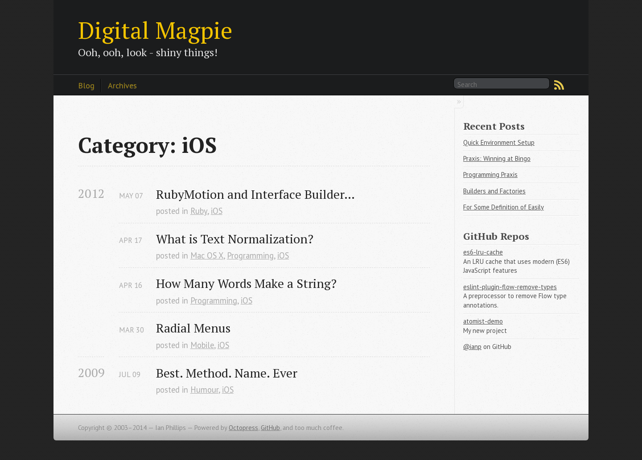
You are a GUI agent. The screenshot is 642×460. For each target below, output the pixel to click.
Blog (86, 85)
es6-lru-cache (483, 252)
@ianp (472, 346)
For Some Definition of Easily (503, 207)
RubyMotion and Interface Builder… (255, 194)
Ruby (198, 210)
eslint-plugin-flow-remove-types (510, 287)
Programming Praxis (490, 174)
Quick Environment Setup (499, 142)
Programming (250, 255)
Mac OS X (206, 255)
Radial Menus (193, 327)
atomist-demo (483, 321)
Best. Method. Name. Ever (226, 373)
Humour (204, 389)
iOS (216, 210)
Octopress (243, 427)
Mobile (202, 345)
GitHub (270, 427)
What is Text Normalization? (234, 238)
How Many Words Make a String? (246, 283)
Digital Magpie (155, 29)
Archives (122, 85)
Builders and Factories (494, 191)
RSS (559, 85)
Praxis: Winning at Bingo (497, 158)
